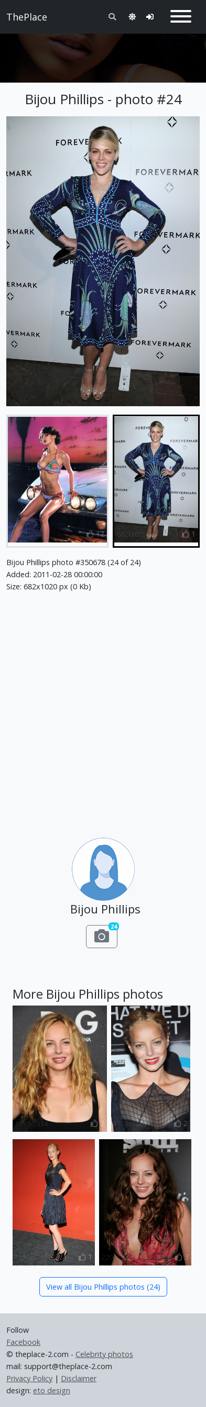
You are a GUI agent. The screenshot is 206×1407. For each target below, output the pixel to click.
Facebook (23, 1342)
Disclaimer (78, 1378)
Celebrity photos (104, 1354)
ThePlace (26, 17)
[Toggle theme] (132, 17)
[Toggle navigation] (181, 16)
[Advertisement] (103, 54)
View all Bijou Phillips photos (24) (103, 1287)
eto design (51, 1390)
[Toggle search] (112, 17)
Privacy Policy (29, 1378)
